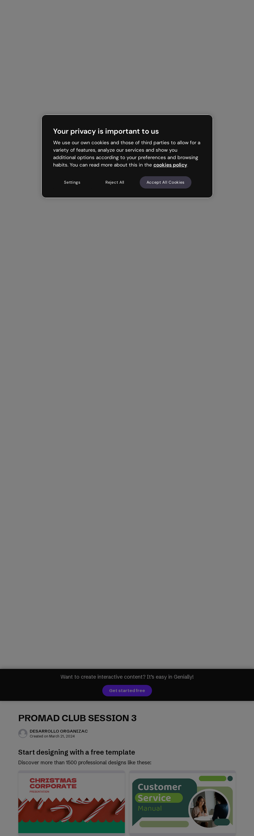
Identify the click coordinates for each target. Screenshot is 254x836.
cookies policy (170, 165)
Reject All (114, 182)
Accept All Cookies (166, 182)
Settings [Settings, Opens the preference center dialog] (72, 182)
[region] (127, 156)
